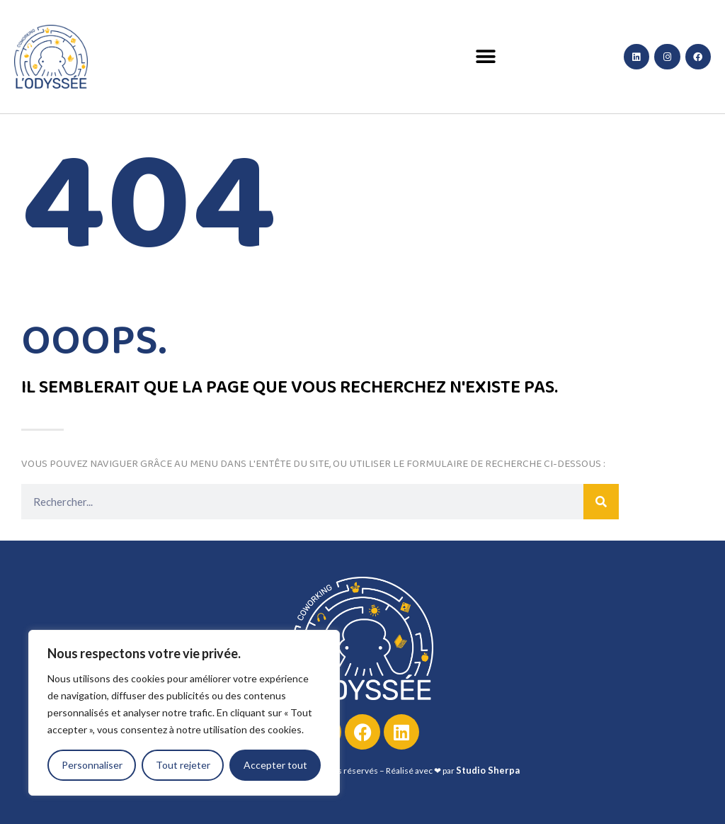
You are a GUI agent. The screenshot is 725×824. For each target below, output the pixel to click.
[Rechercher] (601, 501)
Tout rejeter (183, 765)
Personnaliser (92, 765)
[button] (486, 57)
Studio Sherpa (488, 770)
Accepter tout (275, 765)
